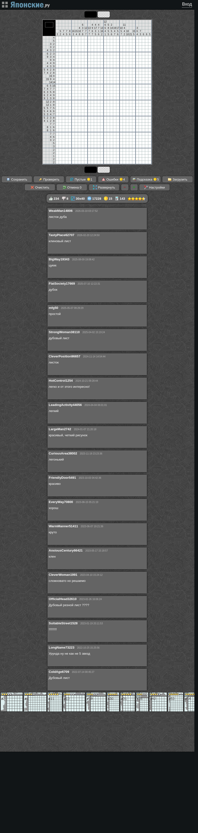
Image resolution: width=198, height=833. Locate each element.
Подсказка (145, 179)
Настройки (154, 187)
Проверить (49, 179)
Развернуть (104, 187)
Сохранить (16, 179)
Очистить (39, 187)
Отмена (72, 187)
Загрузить (177, 179)
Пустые (81, 179)
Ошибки (113, 179)
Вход (187, 4)
